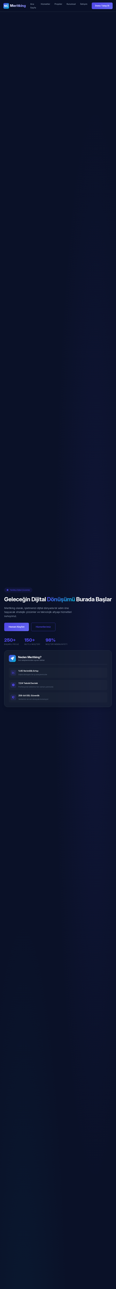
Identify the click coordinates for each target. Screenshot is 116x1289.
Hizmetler (45, 4)
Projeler (58, 4)
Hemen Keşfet (16, 626)
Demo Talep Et (102, 5)
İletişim (83, 4)
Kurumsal (71, 4)
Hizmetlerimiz (43, 626)
